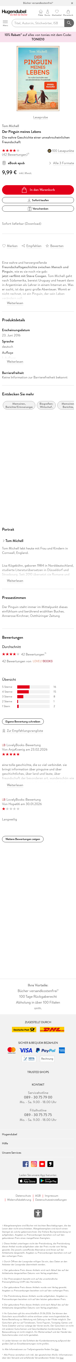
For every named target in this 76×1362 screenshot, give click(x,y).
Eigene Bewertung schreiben (22, 721)
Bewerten (57, 246)
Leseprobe (40, 117)
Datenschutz (23, 1196)
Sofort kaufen (38, 200)
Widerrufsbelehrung (19, 1200)
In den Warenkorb (38, 190)
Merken (12, 246)
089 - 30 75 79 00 (38, 1097)
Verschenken (38, 209)
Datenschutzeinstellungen (51, 1200)
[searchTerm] (38, 23)
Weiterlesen (15, 303)
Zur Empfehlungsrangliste (25, 730)
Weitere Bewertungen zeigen (22, 839)
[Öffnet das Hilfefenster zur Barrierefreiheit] (38, 1214)
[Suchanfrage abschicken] (69, 23)
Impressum (51, 1196)
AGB (38, 1196)
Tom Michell (10, 126)
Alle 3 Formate (61, 163)
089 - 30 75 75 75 (38, 1114)
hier (57, 1349)
